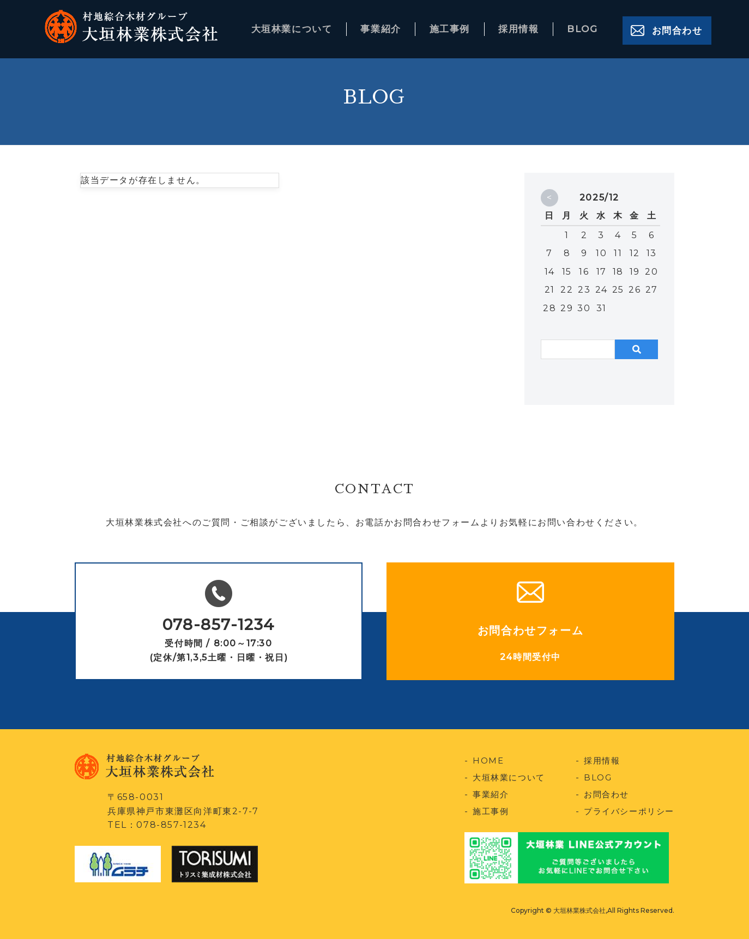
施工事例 (453, 27)
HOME (489, 760)
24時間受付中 (530, 657)
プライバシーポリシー (626, 810)
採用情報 (521, 27)
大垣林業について (298, 27)
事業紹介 (386, 27)
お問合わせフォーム (530, 630)
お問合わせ (676, 27)
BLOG (583, 27)
